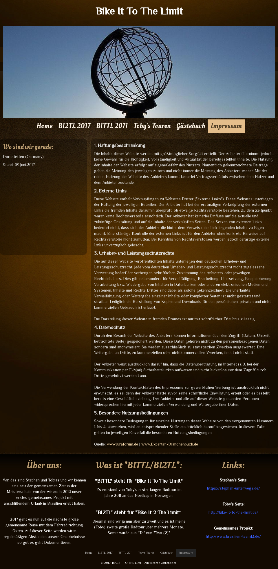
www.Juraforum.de (122, 444)
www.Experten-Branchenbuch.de (169, 444)
